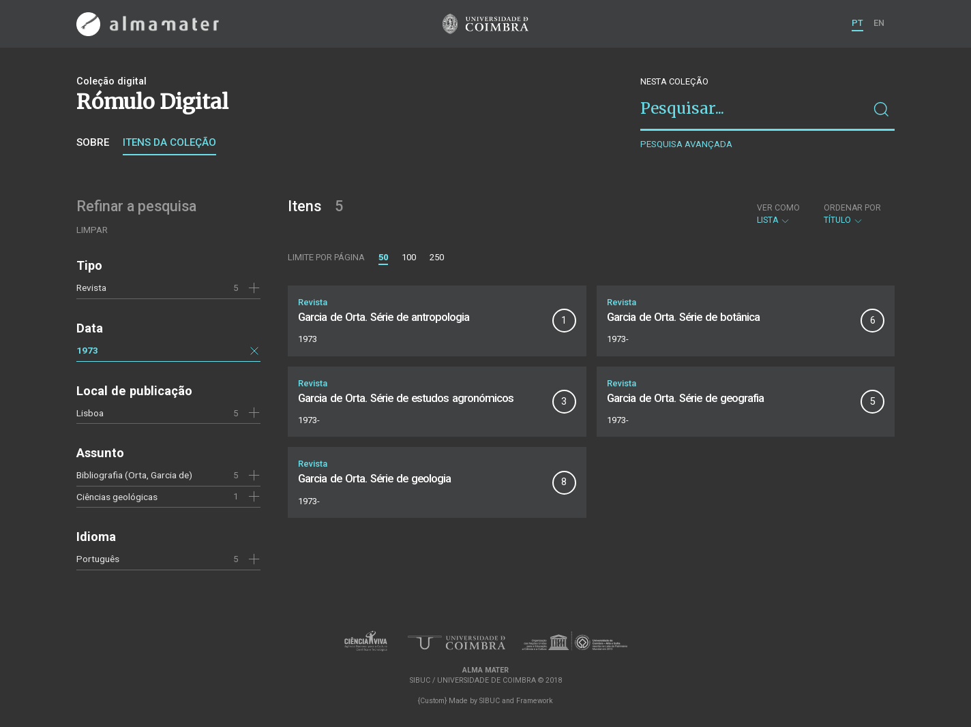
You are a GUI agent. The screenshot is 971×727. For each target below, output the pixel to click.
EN (878, 23)
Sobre (92, 142)
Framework (534, 700)
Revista (91, 287)
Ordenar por (852, 208)
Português (97, 558)
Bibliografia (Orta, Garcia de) (134, 474)
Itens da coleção (169, 142)
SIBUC (489, 700)
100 (409, 257)
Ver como (778, 208)
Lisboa (90, 412)
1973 (87, 350)
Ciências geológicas (117, 496)
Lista (778, 214)
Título (852, 214)
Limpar (92, 230)
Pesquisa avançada (686, 144)
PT (857, 23)
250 (437, 257)
